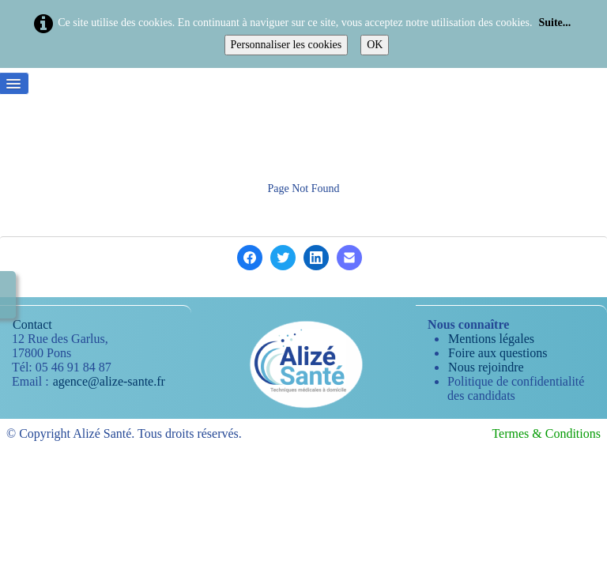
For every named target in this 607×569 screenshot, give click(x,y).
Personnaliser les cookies (286, 45)
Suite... (554, 22)
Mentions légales (491, 338)
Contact (32, 324)
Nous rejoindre (486, 367)
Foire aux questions (497, 353)
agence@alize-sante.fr (109, 381)
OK (375, 45)
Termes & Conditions (546, 433)
